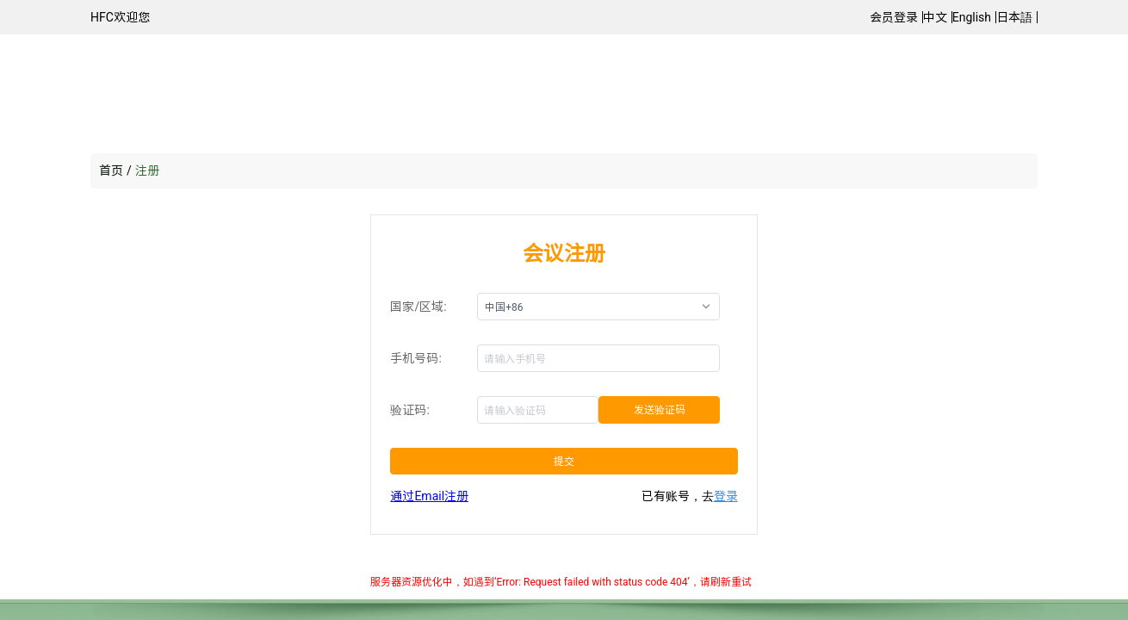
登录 (726, 496)
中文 (935, 17)
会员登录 (894, 17)
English (971, 17)
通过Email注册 (429, 496)
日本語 (1014, 17)
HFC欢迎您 (120, 17)
